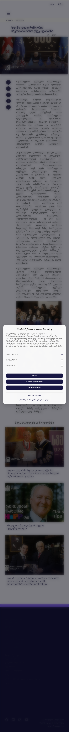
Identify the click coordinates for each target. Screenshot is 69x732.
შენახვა (34, 375)
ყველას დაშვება (34, 387)
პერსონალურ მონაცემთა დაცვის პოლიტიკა (34, 400)
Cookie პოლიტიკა (34, 395)
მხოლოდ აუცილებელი (34, 381)
